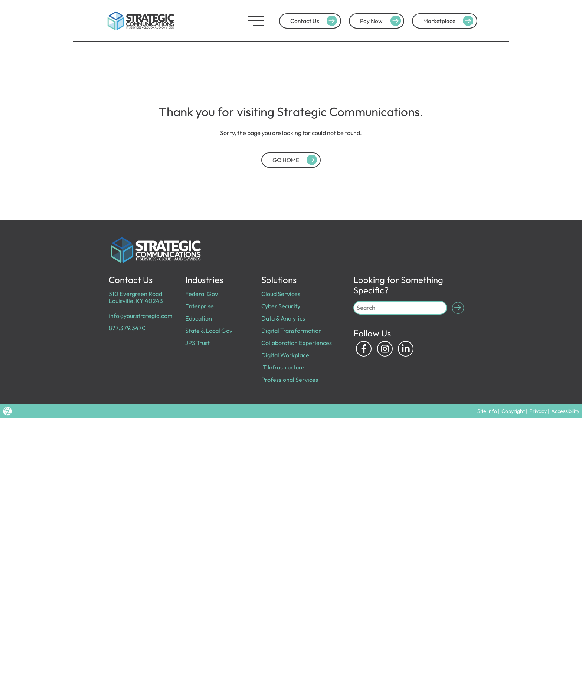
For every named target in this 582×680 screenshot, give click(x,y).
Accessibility (565, 411)
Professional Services (289, 379)
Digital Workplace (285, 355)
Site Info (487, 411)
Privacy (538, 411)
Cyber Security (280, 306)
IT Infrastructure (282, 367)
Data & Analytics (283, 318)
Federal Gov (201, 294)
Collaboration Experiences (296, 342)
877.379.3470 (127, 328)
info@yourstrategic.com (141, 315)
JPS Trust (197, 342)
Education (198, 318)
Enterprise (199, 306)
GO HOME (295, 159)
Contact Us (314, 20)
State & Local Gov (208, 330)
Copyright (513, 411)
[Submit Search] (458, 308)
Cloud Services (280, 294)
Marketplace (449, 20)
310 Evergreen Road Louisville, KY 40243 (136, 297)
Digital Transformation (291, 330)
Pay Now (381, 20)
